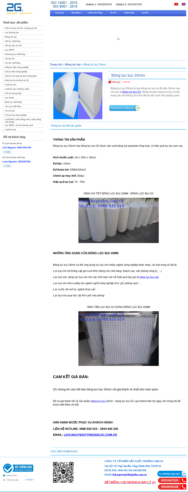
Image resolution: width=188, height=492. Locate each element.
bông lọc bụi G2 (131, 92)
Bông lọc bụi (11, 37)
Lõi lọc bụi (9, 111)
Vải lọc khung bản (13, 93)
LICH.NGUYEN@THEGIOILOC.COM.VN (90, 434)
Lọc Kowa (9, 98)
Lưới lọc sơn (10, 85)
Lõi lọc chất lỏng (12, 63)
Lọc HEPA (9, 50)
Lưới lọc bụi (10, 130)
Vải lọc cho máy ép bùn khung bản (21, 76)
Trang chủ (56, 64)
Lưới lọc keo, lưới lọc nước (17, 89)
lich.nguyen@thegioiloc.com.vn (129, 474)
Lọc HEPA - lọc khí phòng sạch (19, 125)
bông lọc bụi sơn (149, 277)
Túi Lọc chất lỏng (13, 106)
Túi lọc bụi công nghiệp (16, 115)
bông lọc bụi (98, 401)
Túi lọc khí (9, 58)
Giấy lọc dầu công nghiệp (17, 67)
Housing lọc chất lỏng (15, 54)
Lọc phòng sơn (12, 32)
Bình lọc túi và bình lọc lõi (17, 80)
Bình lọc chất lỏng (13, 102)
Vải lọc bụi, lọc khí (13, 45)
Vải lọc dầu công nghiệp (16, 72)
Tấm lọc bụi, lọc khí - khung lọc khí (21, 28)
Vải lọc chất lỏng (12, 41)
